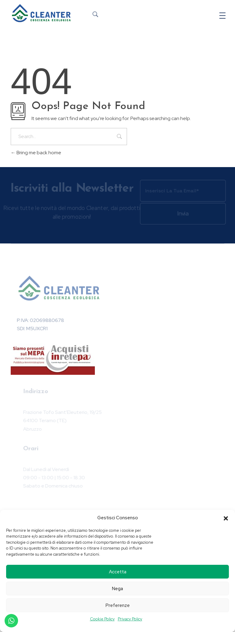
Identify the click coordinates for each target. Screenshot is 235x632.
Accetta (117, 572)
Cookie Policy (102, 619)
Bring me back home (36, 152)
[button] (226, 518)
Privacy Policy (130, 619)
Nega (117, 589)
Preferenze (118, 605)
